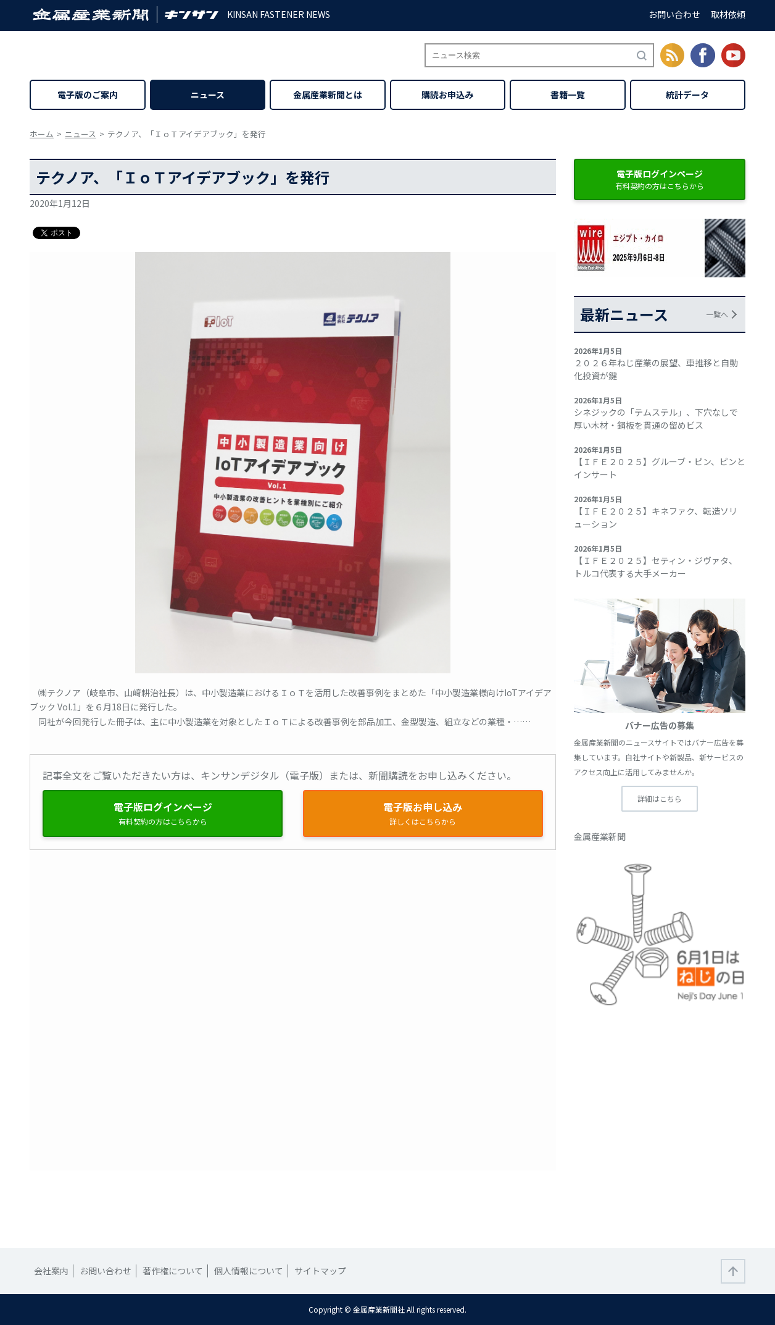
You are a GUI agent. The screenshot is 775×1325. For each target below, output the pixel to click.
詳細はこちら (659, 798)
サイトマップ (320, 1270)
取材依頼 (728, 14)
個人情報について (248, 1270)
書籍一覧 (567, 94)
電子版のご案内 (87, 94)
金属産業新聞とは (327, 94)
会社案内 (51, 1270)
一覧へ (717, 314)
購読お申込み (447, 94)
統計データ (687, 94)
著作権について (173, 1270)
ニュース (208, 94)
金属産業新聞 (600, 836)
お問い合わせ (674, 14)
